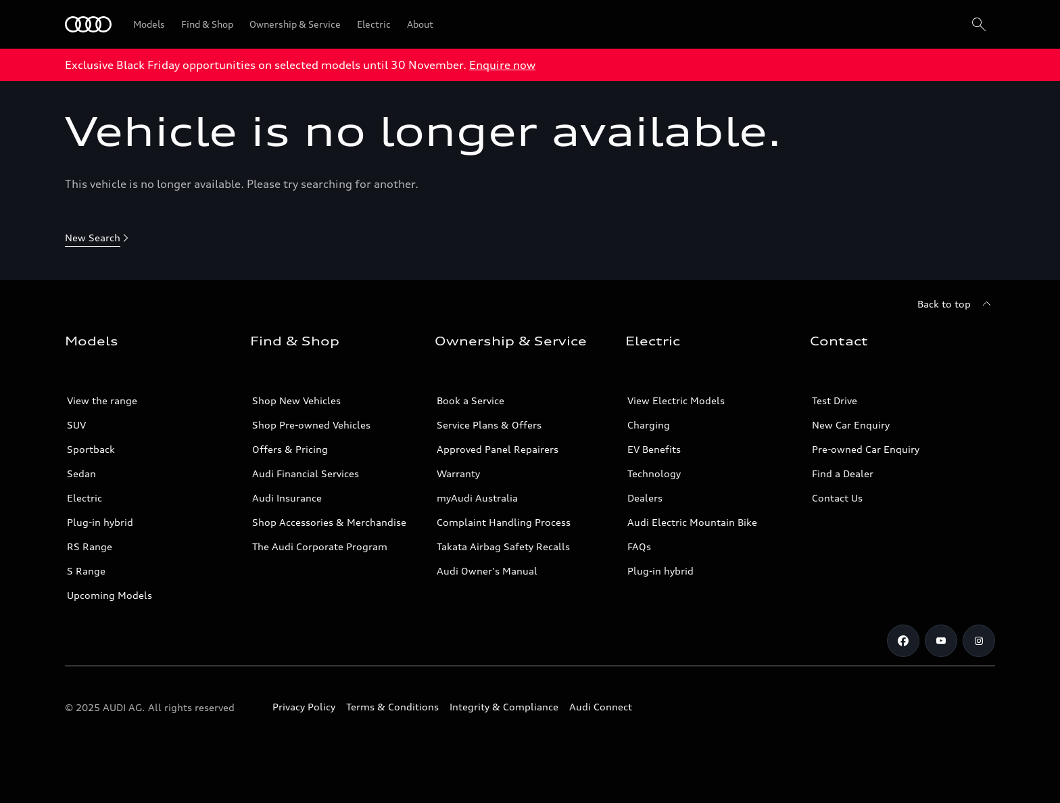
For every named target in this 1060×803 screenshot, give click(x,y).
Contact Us (837, 498)
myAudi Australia (477, 498)
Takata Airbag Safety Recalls (503, 546)
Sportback (91, 449)
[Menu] (88, 24)
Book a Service (470, 400)
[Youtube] (941, 641)
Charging (648, 425)
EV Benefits (654, 449)
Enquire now (502, 65)
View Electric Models (676, 400)
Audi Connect (600, 706)
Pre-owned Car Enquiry (865, 449)
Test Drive (834, 400)
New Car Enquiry (851, 425)
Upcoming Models (109, 595)
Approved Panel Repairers (497, 449)
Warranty (458, 473)
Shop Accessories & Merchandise (329, 522)
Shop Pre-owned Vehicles (311, 425)
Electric (84, 498)
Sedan (81, 473)
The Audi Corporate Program (319, 546)
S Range (86, 571)
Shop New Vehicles (296, 400)
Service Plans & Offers (489, 425)
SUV (76, 425)
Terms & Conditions (392, 706)
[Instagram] (979, 641)
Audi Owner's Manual (487, 571)
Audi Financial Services (305, 473)
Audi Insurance (287, 498)
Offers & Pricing (290, 449)
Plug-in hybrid (100, 522)
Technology (654, 473)
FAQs (639, 546)
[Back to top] (956, 304)
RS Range (89, 546)
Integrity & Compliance (504, 706)
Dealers (644, 498)
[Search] (979, 24)
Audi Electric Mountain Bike (692, 522)
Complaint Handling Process (504, 522)
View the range (102, 400)
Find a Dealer (842, 473)
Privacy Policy (303, 706)
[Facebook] (903, 641)
